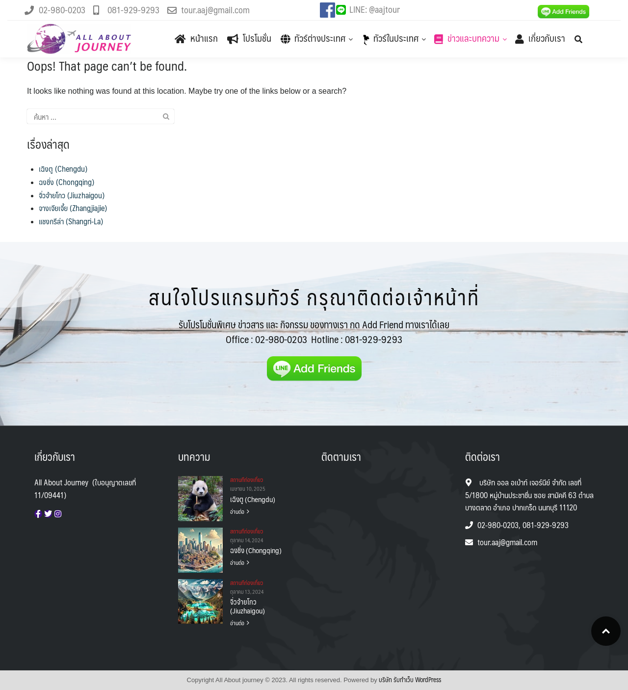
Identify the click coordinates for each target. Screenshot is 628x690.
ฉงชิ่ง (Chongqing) (66, 181)
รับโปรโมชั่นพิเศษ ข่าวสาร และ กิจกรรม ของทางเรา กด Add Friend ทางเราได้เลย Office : (314, 331)
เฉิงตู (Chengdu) (63, 168)
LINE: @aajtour (374, 9)
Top (606, 631)
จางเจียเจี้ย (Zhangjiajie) (73, 207)
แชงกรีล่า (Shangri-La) (71, 221)
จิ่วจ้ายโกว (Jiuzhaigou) (72, 195)
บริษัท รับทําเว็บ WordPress (410, 679)
